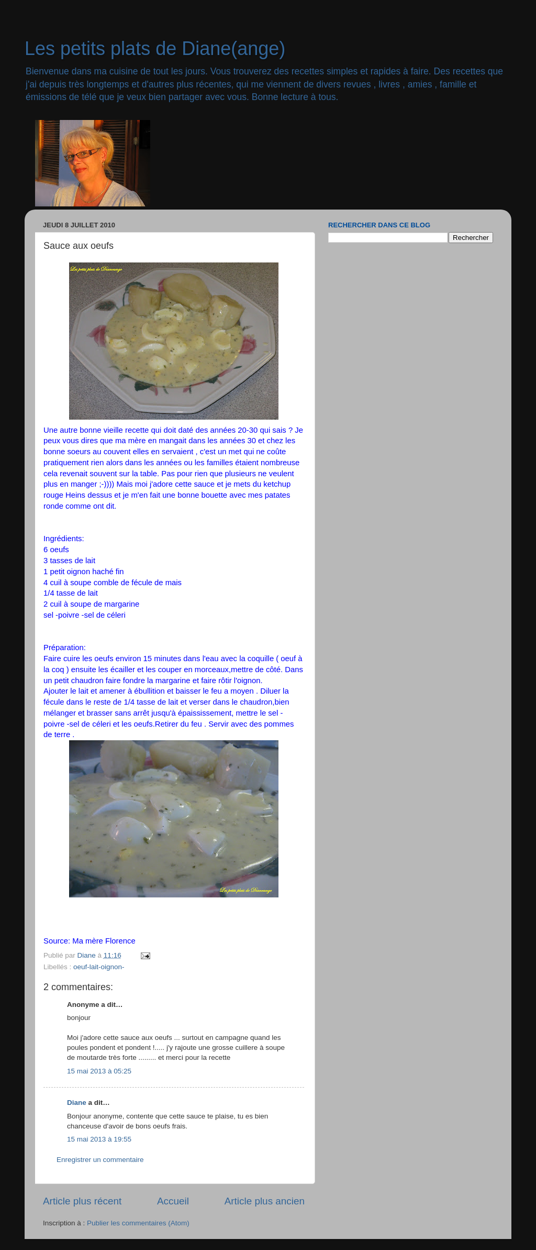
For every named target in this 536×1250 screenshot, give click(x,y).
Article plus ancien (265, 1201)
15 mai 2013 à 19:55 (99, 1139)
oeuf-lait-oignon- (99, 967)
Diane (76, 1102)
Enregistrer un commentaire (100, 1160)
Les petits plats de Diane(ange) (155, 48)
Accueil (173, 1201)
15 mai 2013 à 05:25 (99, 1071)
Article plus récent (82, 1201)
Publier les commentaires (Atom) (138, 1223)
